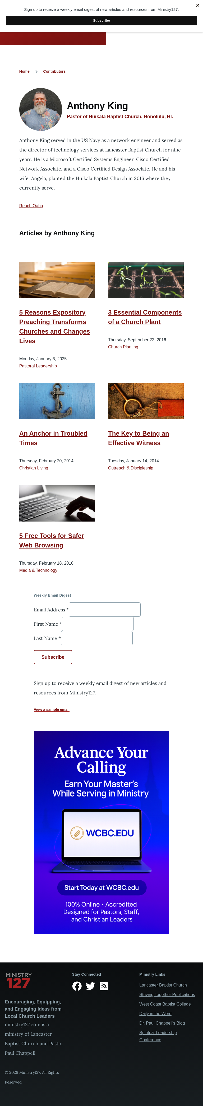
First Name (48, 624)
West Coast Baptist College (165, 1004)
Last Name (47, 638)
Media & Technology (38, 570)
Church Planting (123, 347)
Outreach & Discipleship (130, 468)
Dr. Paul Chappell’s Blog (162, 1023)
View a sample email (52, 709)
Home (24, 71)
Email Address (51, 609)
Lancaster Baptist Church (163, 985)
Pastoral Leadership (38, 366)
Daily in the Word (155, 1013)
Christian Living (33, 468)
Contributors (54, 71)
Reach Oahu (31, 206)
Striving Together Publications (167, 994)
